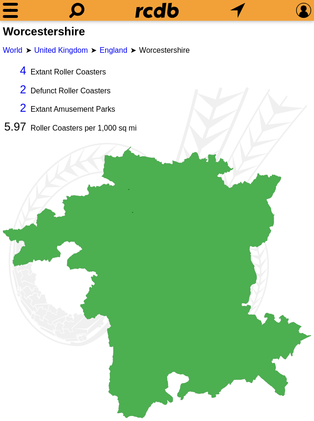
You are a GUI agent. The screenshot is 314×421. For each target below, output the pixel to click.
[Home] (157, 10)
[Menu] (10, 10)
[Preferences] (303, 10)
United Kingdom (61, 50)
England (113, 50)
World (13, 50)
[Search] (76, 10)
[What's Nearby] (237, 10)
